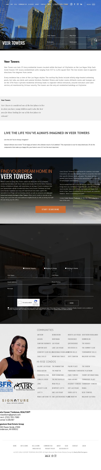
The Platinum (87, 371)
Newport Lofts (58, 388)
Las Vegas (56, 343)
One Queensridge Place (61, 397)
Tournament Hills (89, 352)
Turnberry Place (88, 379)
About (37, 4)
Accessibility (63, 448)
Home (7, 4)
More (49, 4)
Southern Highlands (90, 335)
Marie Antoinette (44, 397)
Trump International (90, 375)
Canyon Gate (42, 348)
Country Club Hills (45, 352)
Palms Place (73, 366)
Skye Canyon (73, 356)
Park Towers (73, 375)
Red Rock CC (72, 348)
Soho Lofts (72, 392)
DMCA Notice (37, 448)
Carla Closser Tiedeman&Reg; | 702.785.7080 (61, 4)
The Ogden (86, 366)
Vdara (84, 388)
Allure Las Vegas (44, 366)
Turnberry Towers (89, 384)
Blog (66, 446)
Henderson (56, 335)
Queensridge (73, 343)
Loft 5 (40, 392)
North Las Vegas (74, 335)
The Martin (56, 371)
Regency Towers (74, 384)
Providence (72, 339)
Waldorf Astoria (88, 356)
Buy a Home (24, 446)
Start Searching (50, 216)
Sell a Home (36, 446)
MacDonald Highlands (60, 352)
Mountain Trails (58, 356)
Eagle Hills (41, 356)
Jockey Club (42, 388)
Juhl (39, 384)
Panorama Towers (75, 371)
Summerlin (86, 339)
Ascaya (40, 339)
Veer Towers (87, 392)
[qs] (80, 36)
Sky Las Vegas (73, 388)
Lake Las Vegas (58, 348)
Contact (43, 4)
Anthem (40, 335)
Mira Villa (56, 384)
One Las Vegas (57, 392)
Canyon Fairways (44, 343)
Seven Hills (72, 352)
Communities (23, 4)
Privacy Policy (50, 448)
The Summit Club (88, 348)
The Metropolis (58, 379)
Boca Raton (41, 371)
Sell (15, 4)
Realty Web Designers (80, 452)
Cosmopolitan (43, 375)
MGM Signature (58, 375)
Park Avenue (73, 379)
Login (84, 446)
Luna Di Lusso (42, 379)
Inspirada (56, 339)
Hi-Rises (31, 4)
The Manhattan (58, 366)
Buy (12, 4)
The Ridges (86, 343)
